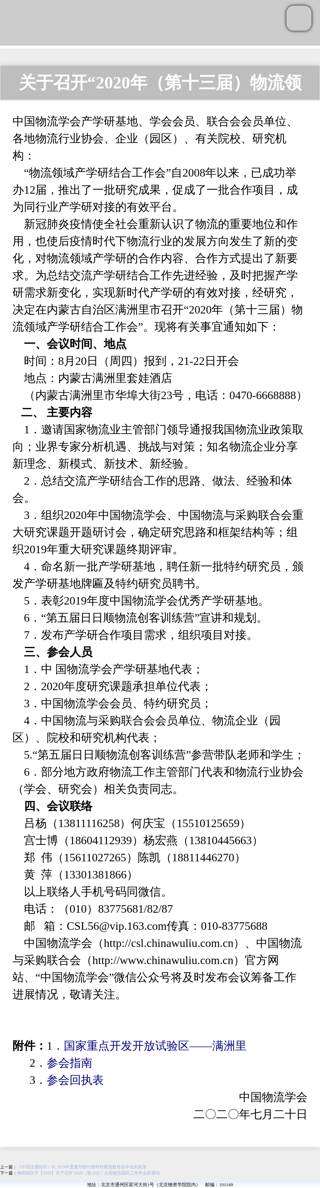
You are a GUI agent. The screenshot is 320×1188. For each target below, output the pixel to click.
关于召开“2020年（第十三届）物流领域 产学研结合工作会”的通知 (160, 86)
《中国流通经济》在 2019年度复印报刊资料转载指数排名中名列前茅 (82, 1166)
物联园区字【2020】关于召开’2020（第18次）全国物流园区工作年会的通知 (88, 1173)
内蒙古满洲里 (92, 378)
